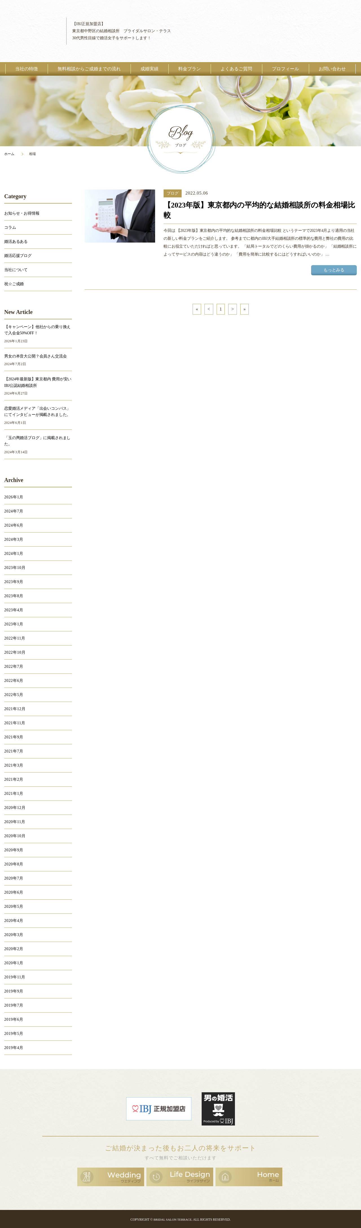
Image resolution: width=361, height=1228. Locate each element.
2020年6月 (13, 892)
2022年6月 (13, 681)
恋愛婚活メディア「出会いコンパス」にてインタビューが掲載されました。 (37, 411)
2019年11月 (14, 977)
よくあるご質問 (236, 68)
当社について (16, 270)
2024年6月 (13, 525)
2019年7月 (13, 1005)
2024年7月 (13, 511)
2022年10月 (15, 652)
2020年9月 (13, 850)
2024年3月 (13, 539)
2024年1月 (13, 553)
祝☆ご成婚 (14, 284)
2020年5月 (13, 906)
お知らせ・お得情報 (21, 213)
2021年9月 (13, 737)
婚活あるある (16, 241)
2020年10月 (15, 836)
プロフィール (285, 68)
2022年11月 (14, 638)
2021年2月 (13, 779)
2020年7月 (13, 878)
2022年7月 (13, 666)
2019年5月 (13, 1033)
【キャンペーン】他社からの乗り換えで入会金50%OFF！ (37, 330)
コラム (10, 227)
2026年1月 (13, 497)
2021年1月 (13, 793)
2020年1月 (13, 963)
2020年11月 (14, 822)
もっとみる (336, 270)
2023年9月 (13, 582)
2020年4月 (13, 921)
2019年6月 (13, 1019)
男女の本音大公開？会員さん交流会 (35, 356)
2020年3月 (13, 935)
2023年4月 (13, 610)
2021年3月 (13, 765)
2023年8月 (13, 596)
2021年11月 (14, 723)
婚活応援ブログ (18, 256)
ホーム (9, 154)
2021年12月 (15, 709)
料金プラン (189, 68)
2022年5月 (13, 695)
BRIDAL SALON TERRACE (172, 1218)
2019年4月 (13, 1048)
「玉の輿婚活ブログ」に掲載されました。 (37, 441)
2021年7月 (13, 751)
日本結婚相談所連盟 (158, 1108)
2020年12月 (15, 808)
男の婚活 (218, 1108)
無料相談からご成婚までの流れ (89, 68)
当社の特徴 (26, 68)
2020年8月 (13, 864)
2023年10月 (15, 568)
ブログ (173, 193)
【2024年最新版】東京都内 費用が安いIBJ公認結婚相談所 (37, 382)
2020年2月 (13, 949)
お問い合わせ (332, 68)
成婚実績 (149, 68)
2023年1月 (13, 624)
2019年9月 (13, 991)
